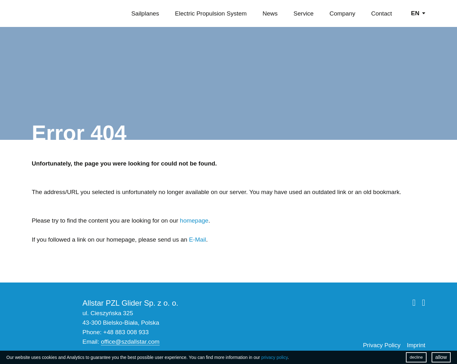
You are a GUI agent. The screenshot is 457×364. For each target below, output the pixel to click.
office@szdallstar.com (130, 341)
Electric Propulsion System (211, 13)
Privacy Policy (382, 345)
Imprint (416, 345)
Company (342, 13)
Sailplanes (145, 13)
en (415, 13)
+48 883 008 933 (126, 332)
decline (416, 357)
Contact (381, 13)
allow (441, 357)
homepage (194, 220)
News (270, 13)
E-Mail (197, 239)
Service (304, 13)
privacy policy (274, 357)
